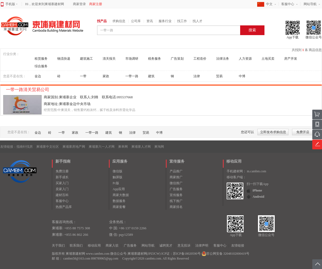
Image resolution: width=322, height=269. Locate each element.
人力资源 (245, 58)
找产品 (102, 21)
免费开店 (302, 132)
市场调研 (131, 58)
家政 (106, 76)
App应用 (119, 189)
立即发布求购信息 (273, 132)
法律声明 (201, 245)
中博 (242, 76)
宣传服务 (176, 195)
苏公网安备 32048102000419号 (225, 253)
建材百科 (62, 195)
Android (258, 197)
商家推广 (176, 177)
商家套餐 (119, 207)
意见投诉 (183, 245)
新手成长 (62, 177)
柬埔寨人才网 (141, 147)
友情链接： (8, 147)
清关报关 (109, 58)
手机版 (11, 4)
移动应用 (94, 245)
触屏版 (117, 177)
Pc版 (116, 183)
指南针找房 (24, 147)
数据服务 (119, 201)
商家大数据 (121, 195)
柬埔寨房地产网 (73, 147)
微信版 (117, 171)
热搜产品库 (64, 207)
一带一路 (131, 76)
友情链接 (237, 245)
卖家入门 (62, 189)
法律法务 (222, 58)
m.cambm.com (256, 171)
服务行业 (165, 21)
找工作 (182, 21)
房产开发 (290, 58)
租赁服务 (41, 58)
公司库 (136, 21)
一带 (83, 76)
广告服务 (176, 189)
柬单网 (123, 147)
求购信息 (118, 21)
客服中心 (287, 4)
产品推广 (176, 171)
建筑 (151, 76)
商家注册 (95, 4)
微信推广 (176, 183)
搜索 (252, 30)
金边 (38, 76)
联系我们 (76, 245)
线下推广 (176, 201)
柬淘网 (159, 147)
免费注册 (62, 171)
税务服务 (154, 58)
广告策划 (177, 58)
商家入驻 (112, 245)
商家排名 (176, 207)
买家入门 (62, 183)
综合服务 (41, 66)
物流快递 (63, 58)
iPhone (257, 190)
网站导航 (310, 4)
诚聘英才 (165, 245)
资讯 (149, 21)
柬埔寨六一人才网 (102, 147)
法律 (196, 76)
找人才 (197, 21)
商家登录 (79, 4)
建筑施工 (86, 58)
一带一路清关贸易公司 (28, 89)
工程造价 (199, 58)
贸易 (219, 76)
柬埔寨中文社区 (47, 147)
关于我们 (58, 245)
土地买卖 (267, 58)
